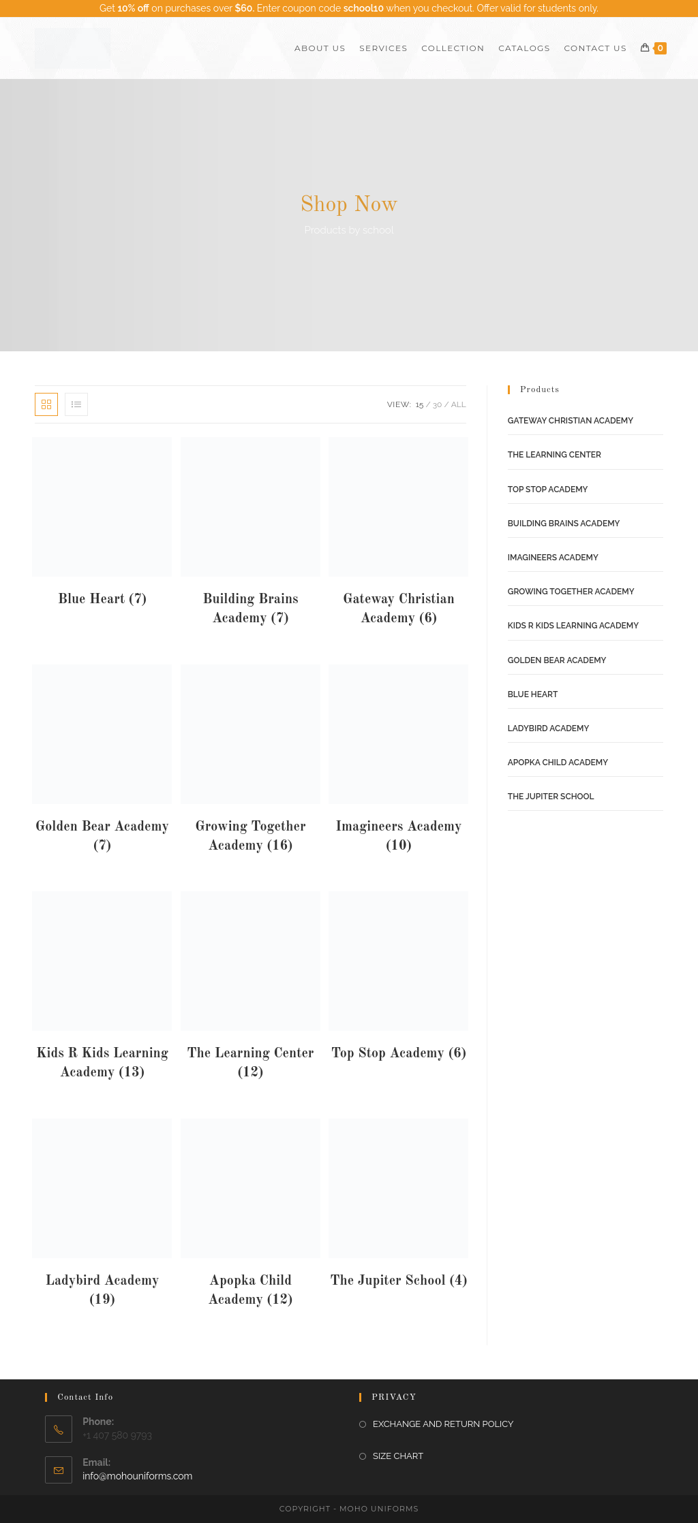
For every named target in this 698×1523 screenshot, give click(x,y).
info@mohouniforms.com (137, 1476)
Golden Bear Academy (557, 660)
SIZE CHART (398, 1456)
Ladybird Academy (549, 728)
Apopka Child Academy (558, 762)
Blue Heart (533, 694)
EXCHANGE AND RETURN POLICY (443, 1424)
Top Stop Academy (548, 489)
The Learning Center (554, 455)
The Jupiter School (551, 796)
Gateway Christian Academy (570, 421)
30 (437, 404)
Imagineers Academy (553, 557)
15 (420, 404)
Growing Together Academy (571, 591)
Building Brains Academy (564, 523)
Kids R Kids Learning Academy (573, 625)
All (458, 404)
